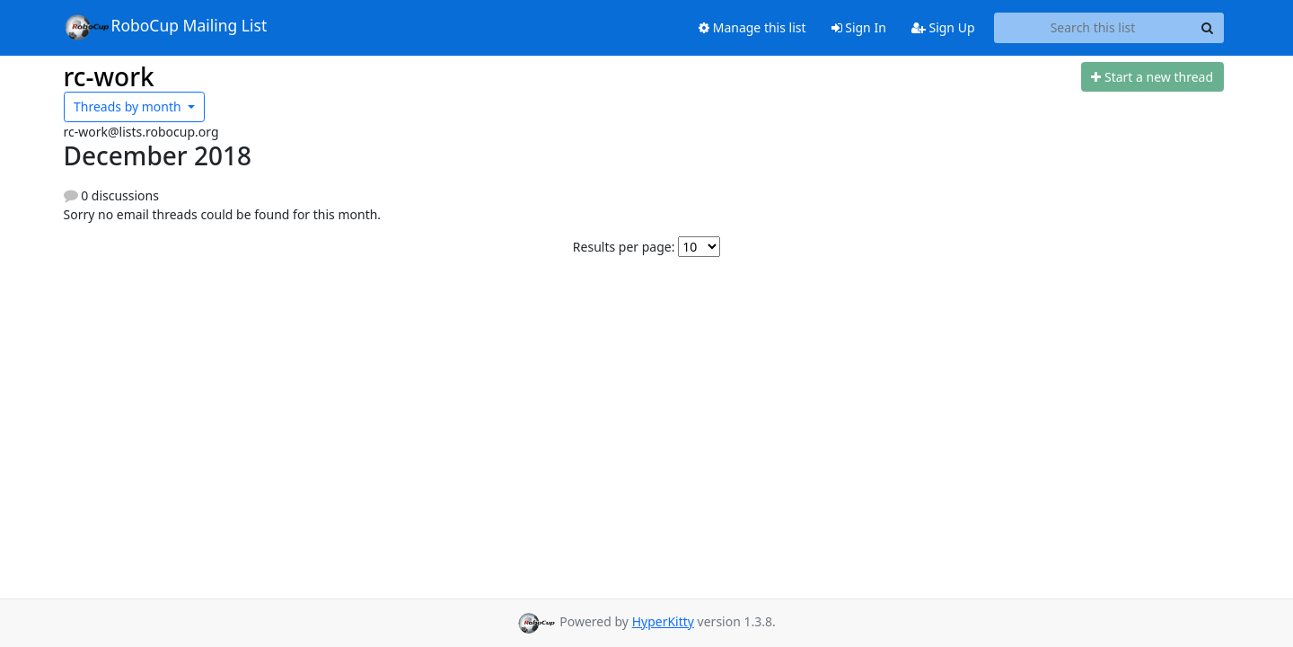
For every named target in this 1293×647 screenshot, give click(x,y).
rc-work (109, 76)
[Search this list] (1093, 28)
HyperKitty (663, 621)
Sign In (858, 27)
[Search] (1208, 28)
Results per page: (624, 246)
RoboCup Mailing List (166, 26)
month (129, 106)
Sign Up (943, 27)
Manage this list (752, 27)
